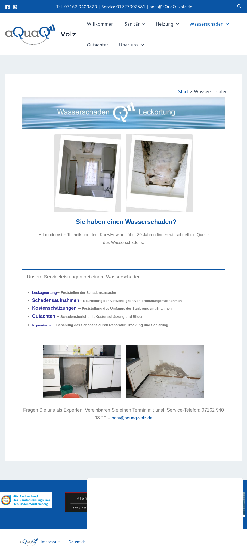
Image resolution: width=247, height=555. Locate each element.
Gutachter (97, 44)
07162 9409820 (80, 6)
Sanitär (132, 23)
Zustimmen (217, 536)
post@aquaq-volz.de (131, 417)
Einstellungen (115, 538)
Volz (68, 34)
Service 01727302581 (123, 6)
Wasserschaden (205, 23)
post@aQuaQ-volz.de (171, 6)
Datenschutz (77, 542)
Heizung (164, 23)
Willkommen (99, 23)
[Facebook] (7, 7)
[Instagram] (15, 7)
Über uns (129, 44)
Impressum (46, 542)
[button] (239, 6)
